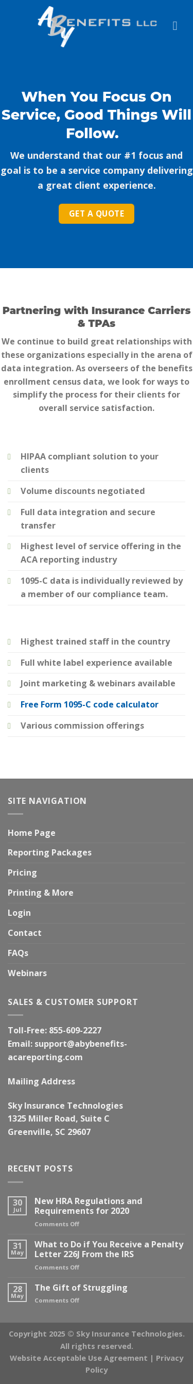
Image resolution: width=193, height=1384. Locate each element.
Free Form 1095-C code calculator (90, 704)
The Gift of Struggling (81, 1288)
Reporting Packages (50, 852)
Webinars (27, 973)
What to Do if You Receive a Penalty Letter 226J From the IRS (108, 1250)
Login (19, 912)
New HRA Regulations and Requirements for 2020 (88, 1206)
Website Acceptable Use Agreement (79, 1358)
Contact (25, 932)
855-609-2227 (75, 1030)
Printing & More (41, 892)
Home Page (32, 832)
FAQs (18, 953)
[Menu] (178, 25)
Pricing (22, 872)
